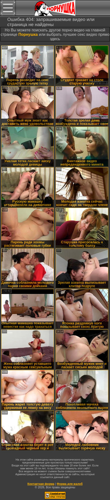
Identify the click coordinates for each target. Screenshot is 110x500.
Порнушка (28, 34)
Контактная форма (40, 484)
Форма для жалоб (70, 484)
